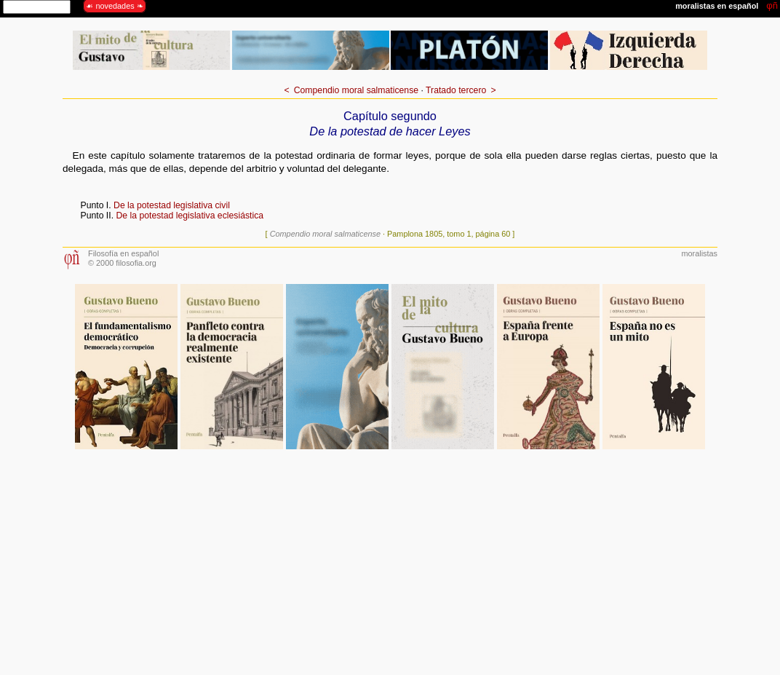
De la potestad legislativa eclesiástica (189, 215)
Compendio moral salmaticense (356, 90)
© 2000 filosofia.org (122, 262)
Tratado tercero (456, 90)
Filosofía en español (123, 253)
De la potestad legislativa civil (172, 205)
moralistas (699, 253)
